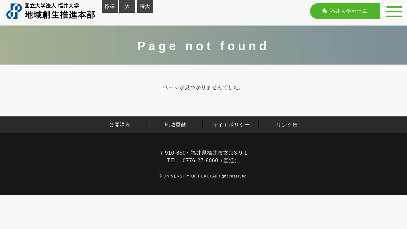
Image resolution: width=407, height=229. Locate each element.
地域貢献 (175, 125)
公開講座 (120, 125)
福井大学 (344, 11)
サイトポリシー (231, 125)
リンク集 (287, 125)
